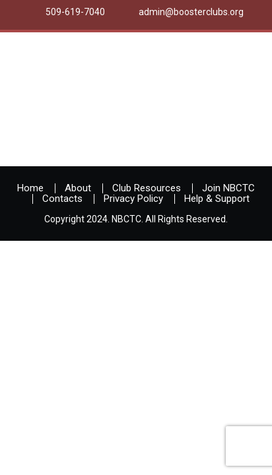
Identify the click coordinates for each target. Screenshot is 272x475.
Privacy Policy (133, 199)
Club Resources (146, 188)
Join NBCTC (228, 188)
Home (30, 188)
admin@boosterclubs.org (191, 12)
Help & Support (217, 199)
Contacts (62, 199)
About (78, 188)
